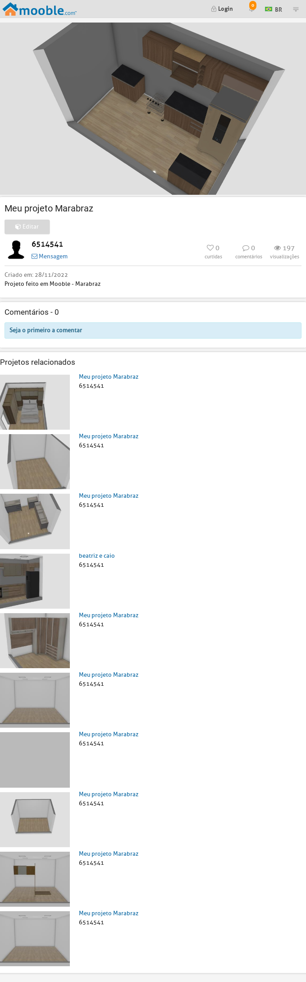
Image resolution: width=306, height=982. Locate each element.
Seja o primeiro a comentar (45, 330)
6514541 (47, 244)
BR (273, 8)
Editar (27, 226)
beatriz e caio (97, 556)
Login (222, 8)
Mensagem (50, 256)
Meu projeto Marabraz (108, 377)
